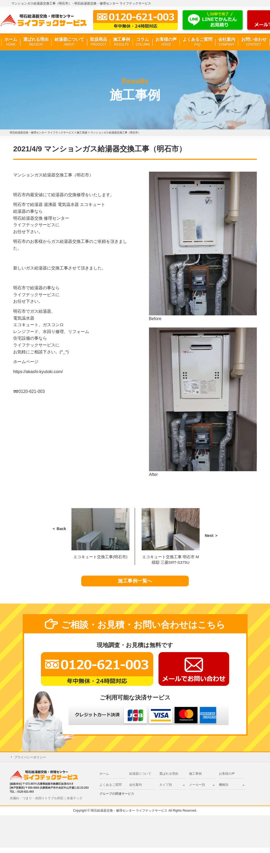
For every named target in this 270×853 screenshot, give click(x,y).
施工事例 (121, 42)
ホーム (10, 42)
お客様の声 (166, 42)
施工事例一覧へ (135, 584)
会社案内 (226, 42)
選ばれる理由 (36, 42)
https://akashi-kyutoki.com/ (38, 371)
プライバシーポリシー (30, 762)
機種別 (223, 790)
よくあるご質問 (197, 42)
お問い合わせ (254, 42)
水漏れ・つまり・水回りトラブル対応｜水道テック (46, 803)
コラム (143, 42)
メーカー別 (197, 790)
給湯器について (69, 42)
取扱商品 (98, 42)
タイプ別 (165, 790)
